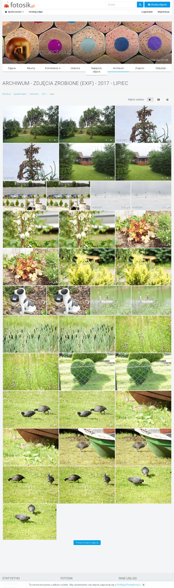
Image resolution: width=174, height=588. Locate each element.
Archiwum (118, 68)
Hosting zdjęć (36, 11)
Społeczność (14, 11)
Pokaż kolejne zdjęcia (87, 542)
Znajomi (139, 68)
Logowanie (147, 11)
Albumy (31, 68)
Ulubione (75, 68)
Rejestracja (163, 11)
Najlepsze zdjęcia (96, 70)
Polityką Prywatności (128, 584)
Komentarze (52, 68)
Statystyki (161, 68)
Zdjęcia (12, 68)
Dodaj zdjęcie (157, 4)
